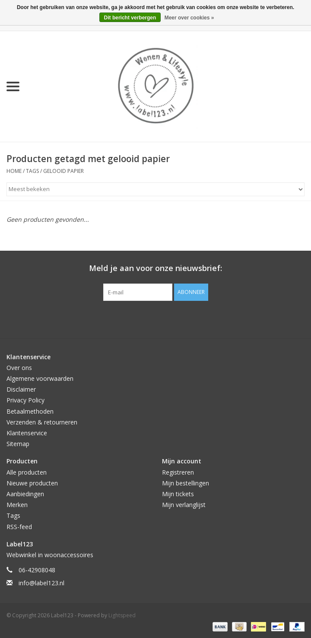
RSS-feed (19, 527)
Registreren (178, 472)
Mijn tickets (178, 494)
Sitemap (17, 444)
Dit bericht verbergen (130, 18)
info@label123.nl (41, 583)
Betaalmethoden (30, 411)
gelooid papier (63, 171)
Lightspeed (122, 615)
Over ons (19, 368)
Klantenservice (26, 433)
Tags (32, 171)
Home (14, 171)
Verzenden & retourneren (41, 422)
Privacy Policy (25, 400)
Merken (17, 505)
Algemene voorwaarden (39, 378)
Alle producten (26, 472)
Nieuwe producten (32, 483)
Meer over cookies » (189, 18)
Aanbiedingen (25, 494)
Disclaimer (21, 389)
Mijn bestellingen (185, 483)
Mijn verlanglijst (184, 505)
